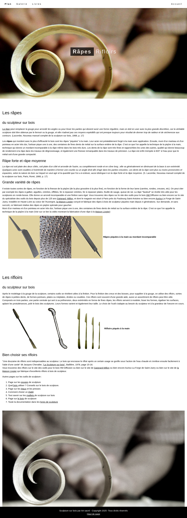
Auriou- (159, 198)
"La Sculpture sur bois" (54, 364)
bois (15, 385)
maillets (30, 395)
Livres (37, 4)
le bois (21, 398)
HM (148, 195)
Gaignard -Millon (65, 198)
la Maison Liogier (64, 201)
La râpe (6, 129)
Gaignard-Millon (102, 368)
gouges (24, 382)
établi (31, 392)
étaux (23, 388)
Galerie (21, 4)
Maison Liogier (102, 211)
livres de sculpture (49, 402)
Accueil (176, 4)
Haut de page (93, 514)
